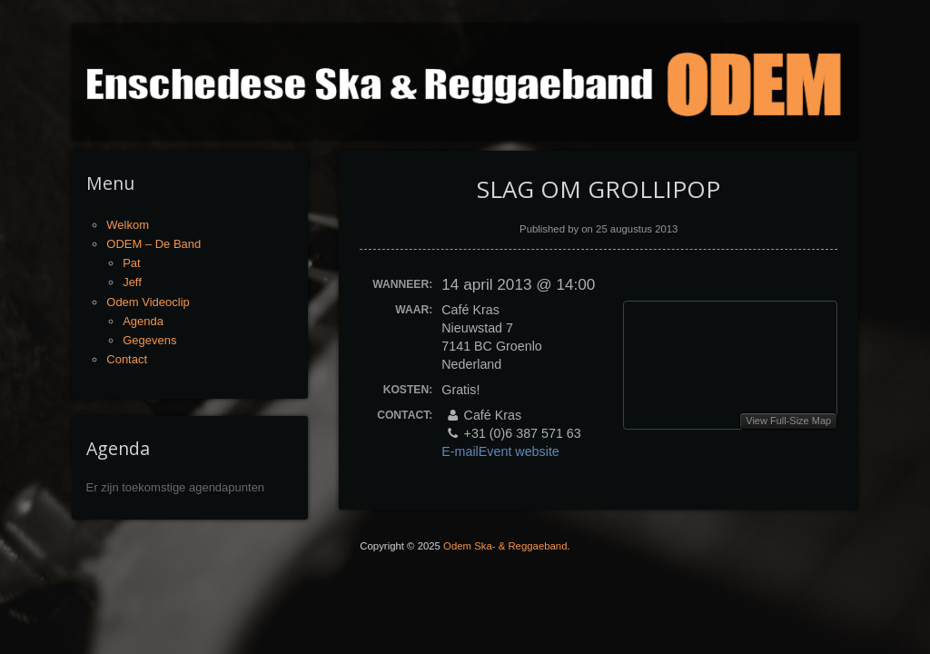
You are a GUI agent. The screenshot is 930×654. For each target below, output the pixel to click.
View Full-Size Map (788, 420)
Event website (521, 451)
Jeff (132, 282)
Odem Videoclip (148, 302)
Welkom (127, 225)
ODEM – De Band (153, 244)
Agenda (143, 321)
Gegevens (149, 340)
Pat (132, 263)
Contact (126, 359)
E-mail (460, 451)
